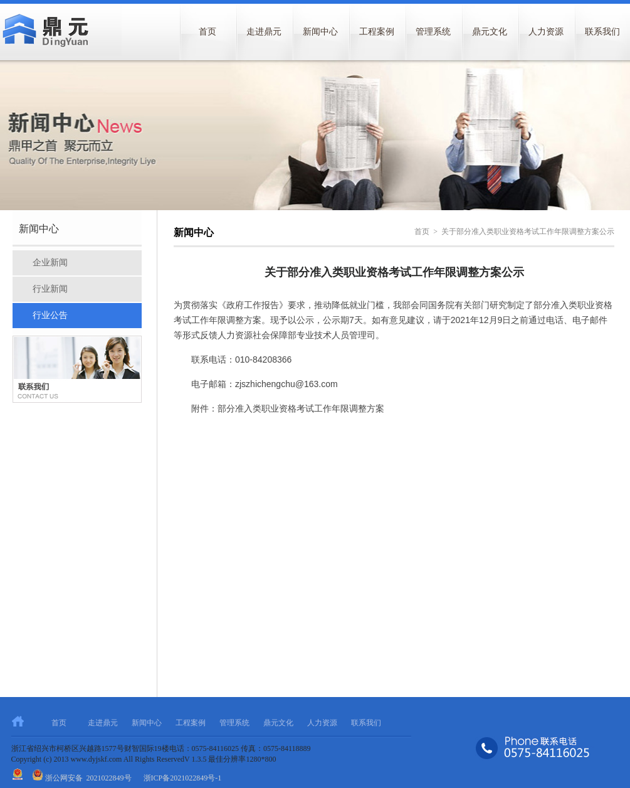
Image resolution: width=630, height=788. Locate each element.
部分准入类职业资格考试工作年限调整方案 (301, 408)
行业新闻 (50, 289)
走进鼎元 (263, 31)
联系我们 (366, 722)
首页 (207, 31)
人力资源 (546, 31)
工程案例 (376, 31)
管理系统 (433, 31)
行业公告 (50, 315)
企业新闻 (50, 262)
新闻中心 (320, 31)
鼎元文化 (489, 31)
